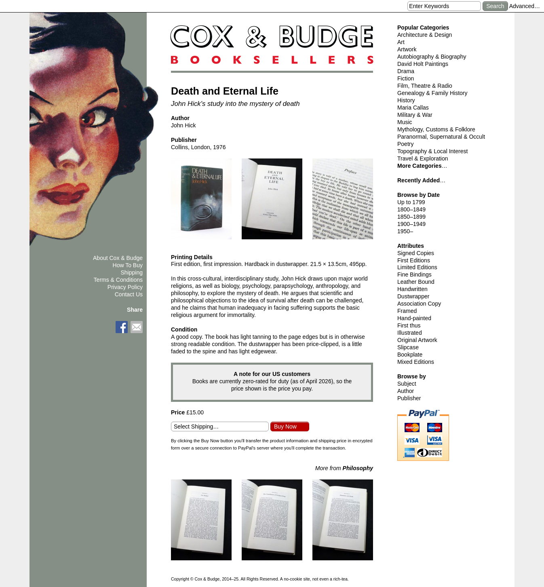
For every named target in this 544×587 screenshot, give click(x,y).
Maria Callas (413, 107)
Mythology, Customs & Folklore (436, 129)
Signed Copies (415, 253)
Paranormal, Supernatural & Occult (441, 136)
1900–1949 (411, 224)
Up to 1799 (411, 202)
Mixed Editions (415, 362)
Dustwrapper (413, 296)
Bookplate (409, 354)
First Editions (413, 260)
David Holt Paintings (422, 64)
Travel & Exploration (422, 158)
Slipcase (408, 347)
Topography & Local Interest (432, 151)
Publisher (409, 398)
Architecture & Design (424, 35)
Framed (407, 311)
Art (401, 42)
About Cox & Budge (118, 258)
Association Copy (419, 303)
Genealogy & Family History (432, 93)
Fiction (405, 78)
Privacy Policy (125, 287)
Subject (406, 383)
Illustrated (409, 332)
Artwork (406, 49)
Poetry (405, 144)
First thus (409, 325)
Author (405, 391)
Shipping (132, 272)
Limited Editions (417, 267)
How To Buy (128, 265)
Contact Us (129, 294)
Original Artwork (417, 340)
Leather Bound (415, 282)
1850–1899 (411, 216)
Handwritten (412, 289)
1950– (405, 231)
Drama (405, 71)
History (406, 100)
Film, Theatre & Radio (424, 85)
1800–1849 (411, 209)
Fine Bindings (414, 274)
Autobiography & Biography (431, 56)
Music (404, 122)
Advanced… (524, 6)
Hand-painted (414, 318)
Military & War (414, 115)
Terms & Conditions (118, 280)
